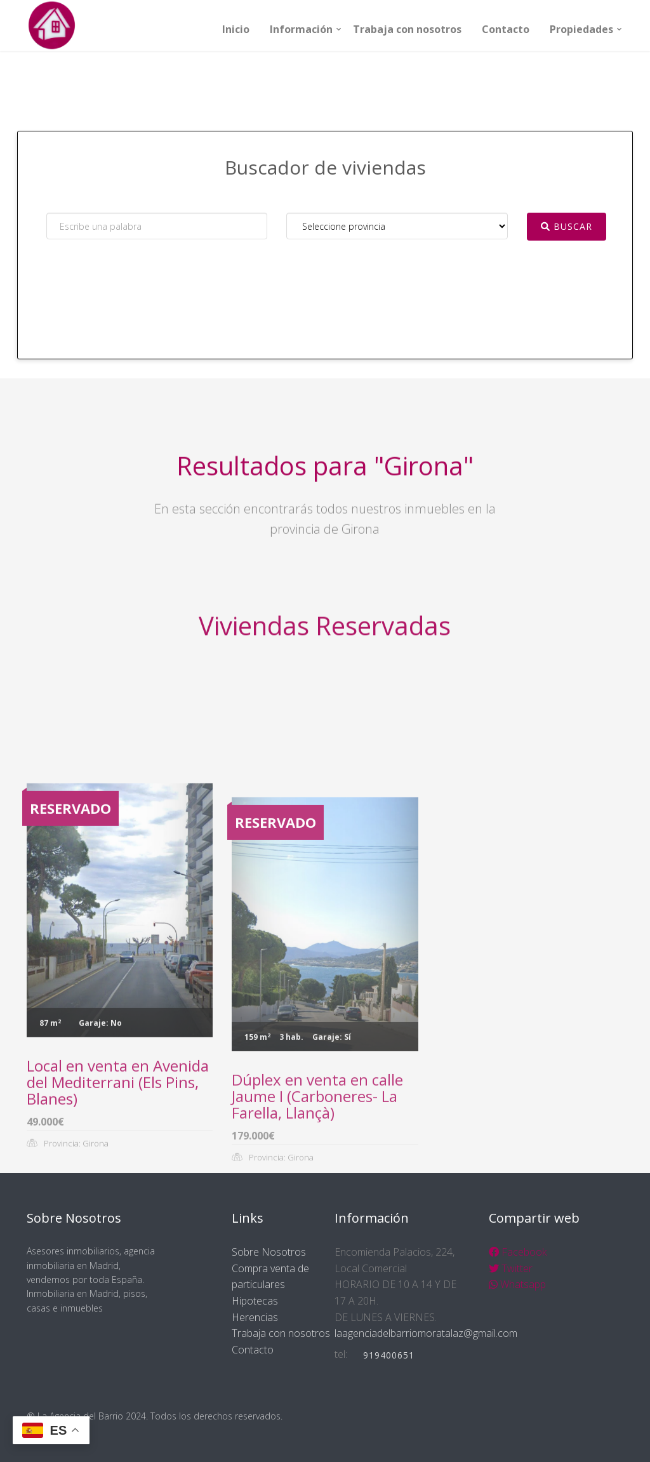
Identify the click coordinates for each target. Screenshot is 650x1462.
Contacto (505, 29)
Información (301, 29)
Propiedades (581, 29)
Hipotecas (255, 1301)
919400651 (389, 1355)
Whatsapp (517, 1284)
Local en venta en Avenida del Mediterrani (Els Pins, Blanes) (118, 1197)
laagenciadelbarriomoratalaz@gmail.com (426, 1333)
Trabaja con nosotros (407, 29)
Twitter (511, 1268)
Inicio (235, 29)
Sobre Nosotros (269, 1252)
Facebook (518, 1252)
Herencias (255, 1317)
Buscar (566, 226)
